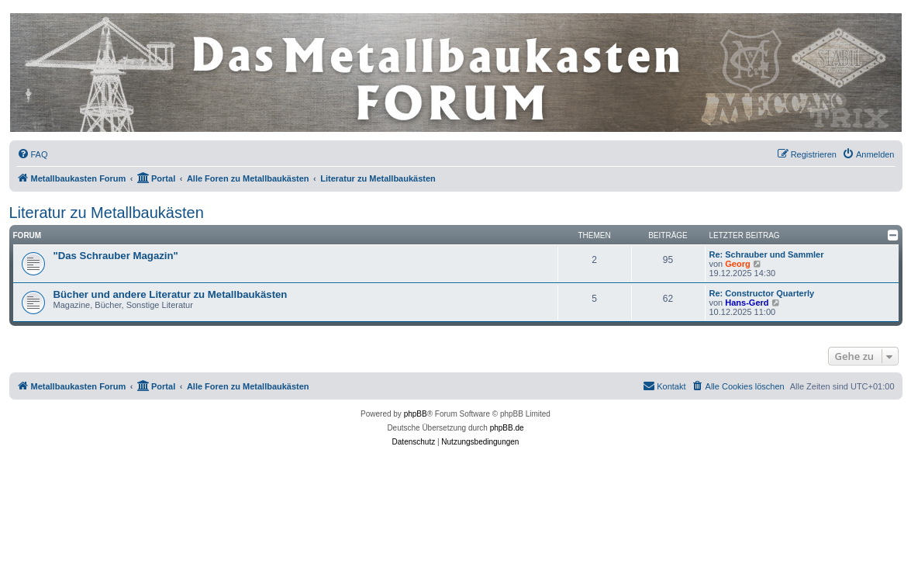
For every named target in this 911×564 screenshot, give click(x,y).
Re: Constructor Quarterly (762, 293)
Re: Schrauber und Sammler (766, 254)
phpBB (415, 414)
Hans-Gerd (746, 302)
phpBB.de (507, 428)
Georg (737, 263)
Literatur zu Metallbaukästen (106, 212)
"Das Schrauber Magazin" (115, 255)
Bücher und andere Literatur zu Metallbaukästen (170, 294)
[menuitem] (32, 154)
